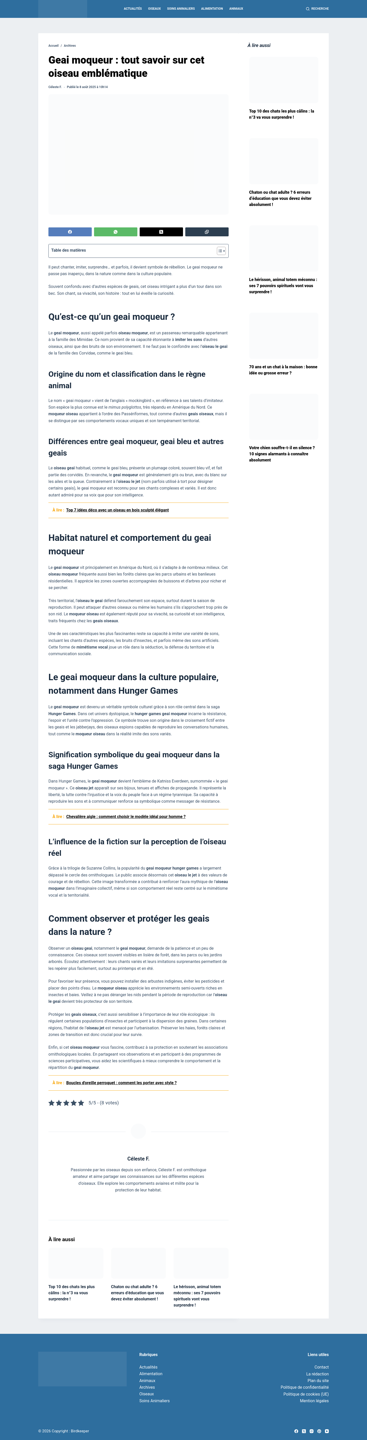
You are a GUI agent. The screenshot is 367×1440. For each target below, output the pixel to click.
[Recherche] (317, 8)
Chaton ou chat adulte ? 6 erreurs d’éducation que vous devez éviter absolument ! (137, 1292)
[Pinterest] (319, 1431)
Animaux (236, 8)
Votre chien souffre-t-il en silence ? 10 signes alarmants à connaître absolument (282, 453)
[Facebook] (70, 231)
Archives (147, 1387)
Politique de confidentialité (305, 1387)
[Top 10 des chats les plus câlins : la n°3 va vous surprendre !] (75, 1263)
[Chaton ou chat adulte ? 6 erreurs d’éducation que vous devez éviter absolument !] (138, 1263)
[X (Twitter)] (161, 231)
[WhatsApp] (115, 231)
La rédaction (317, 1374)
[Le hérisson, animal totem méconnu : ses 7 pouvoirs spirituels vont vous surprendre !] (201, 1263)
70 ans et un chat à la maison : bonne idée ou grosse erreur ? (283, 369)
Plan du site (318, 1380)
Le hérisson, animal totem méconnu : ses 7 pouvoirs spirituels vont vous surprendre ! (283, 285)
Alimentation (212, 8)
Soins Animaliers (181, 8)
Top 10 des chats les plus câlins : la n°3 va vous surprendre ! (71, 1292)
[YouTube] (327, 1431)
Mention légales (314, 1400)
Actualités (133, 8)
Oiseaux (154, 8)
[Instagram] (311, 1431)
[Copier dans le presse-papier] (207, 231)
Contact (321, 1367)
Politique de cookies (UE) (306, 1394)
